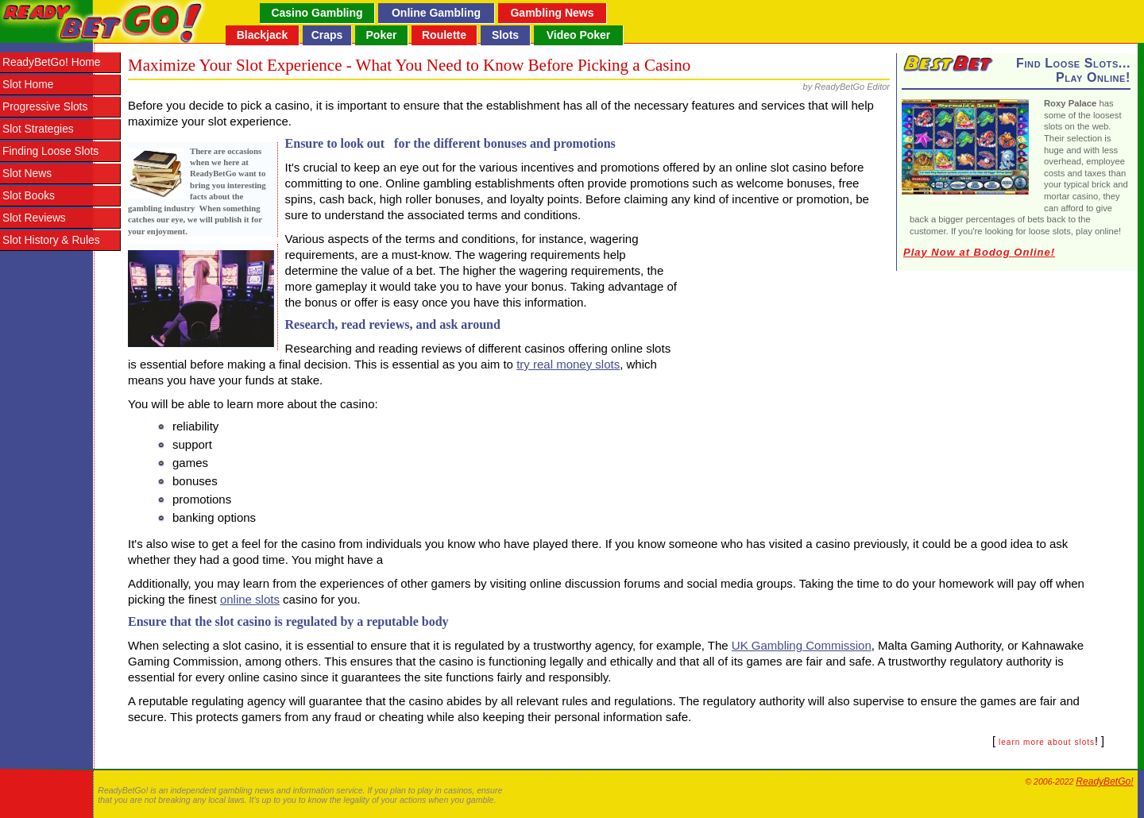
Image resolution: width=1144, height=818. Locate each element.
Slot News (27, 173)
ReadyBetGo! (1104, 781)
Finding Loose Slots (50, 151)
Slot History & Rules (51, 240)
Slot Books (28, 196)
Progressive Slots (44, 107)
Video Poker (579, 35)
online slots (250, 599)
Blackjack (262, 35)
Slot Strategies (38, 129)
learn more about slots (1047, 742)
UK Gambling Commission (802, 645)
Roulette (444, 35)
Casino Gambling (316, 12)
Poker (381, 35)
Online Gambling (436, 12)
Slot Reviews (34, 218)
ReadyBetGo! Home (51, 62)
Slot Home (27, 85)
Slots (505, 35)
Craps (327, 35)
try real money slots (568, 364)
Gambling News (551, 12)
